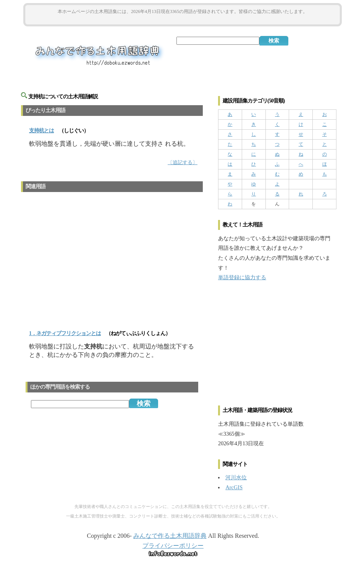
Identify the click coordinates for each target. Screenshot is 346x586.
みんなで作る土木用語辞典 (170, 535)
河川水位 (236, 477)
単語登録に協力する (242, 277)
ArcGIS (234, 487)
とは (41, 130)
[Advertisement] (183, 20)
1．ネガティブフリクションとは (65, 333)
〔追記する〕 (182, 162)
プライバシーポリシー (173, 545)
